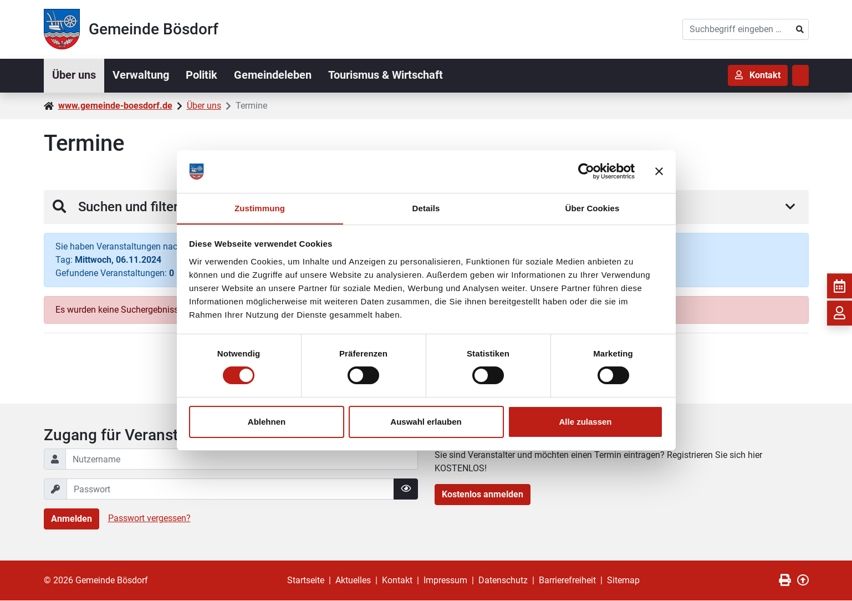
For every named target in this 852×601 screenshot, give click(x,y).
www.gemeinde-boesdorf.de (115, 105)
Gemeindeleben (276, 75)
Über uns (74, 75)
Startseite (305, 580)
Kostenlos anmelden (482, 495)
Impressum (445, 580)
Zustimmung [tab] (259, 207)
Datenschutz (503, 580)
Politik (204, 75)
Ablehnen (266, 421)
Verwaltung (142, 75)
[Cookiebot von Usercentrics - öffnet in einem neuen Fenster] (586, 171)
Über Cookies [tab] (592, 207)
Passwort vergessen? (149, 518)
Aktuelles (353, 580)
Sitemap (623, 580)
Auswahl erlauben (425, 421)
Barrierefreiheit (567, 580)
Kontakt (397, 580)
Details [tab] (426, 207)
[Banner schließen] (659, 171)
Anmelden (71, 519)
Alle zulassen (585, 421)
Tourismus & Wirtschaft (390, 75)
